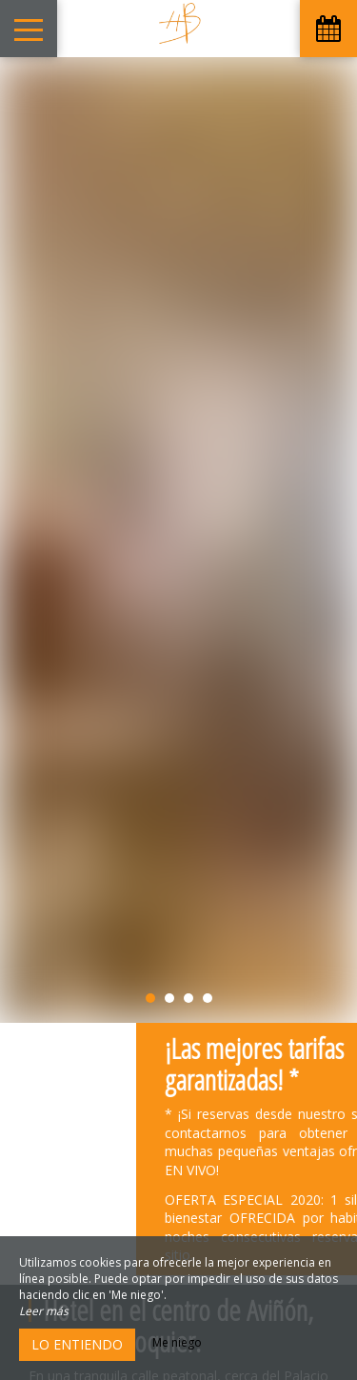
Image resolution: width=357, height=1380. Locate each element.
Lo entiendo (77, 1344)
